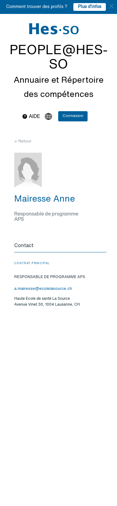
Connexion (73, 116)
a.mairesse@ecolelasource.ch (43, 289)
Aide (31, 117)
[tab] (60, 246)
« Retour (23, 141)
